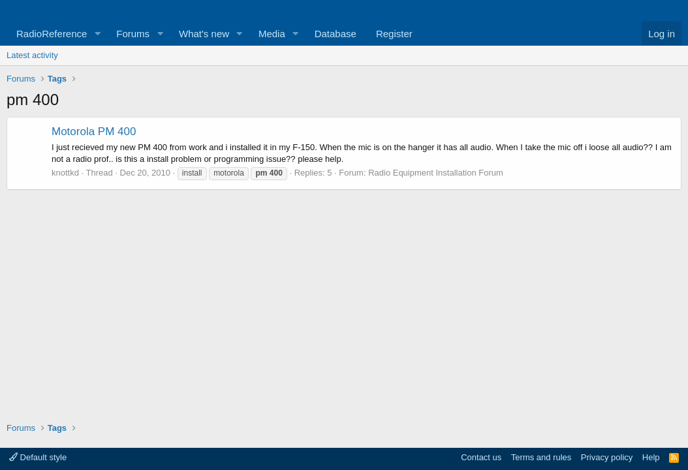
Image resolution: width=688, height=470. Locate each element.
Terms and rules (541, 457)
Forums (132, 33)
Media (271, 33)
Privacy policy (607, 457)
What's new (204, 33)
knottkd (65, 173)
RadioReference (51, 33)
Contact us (481, 457)
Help (651, 457)
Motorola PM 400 (94, 131)
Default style (38, 457)
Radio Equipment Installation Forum (435, 173)
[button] (97, 34)
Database (335, 33)
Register (394, 33)
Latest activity (32, 55)
